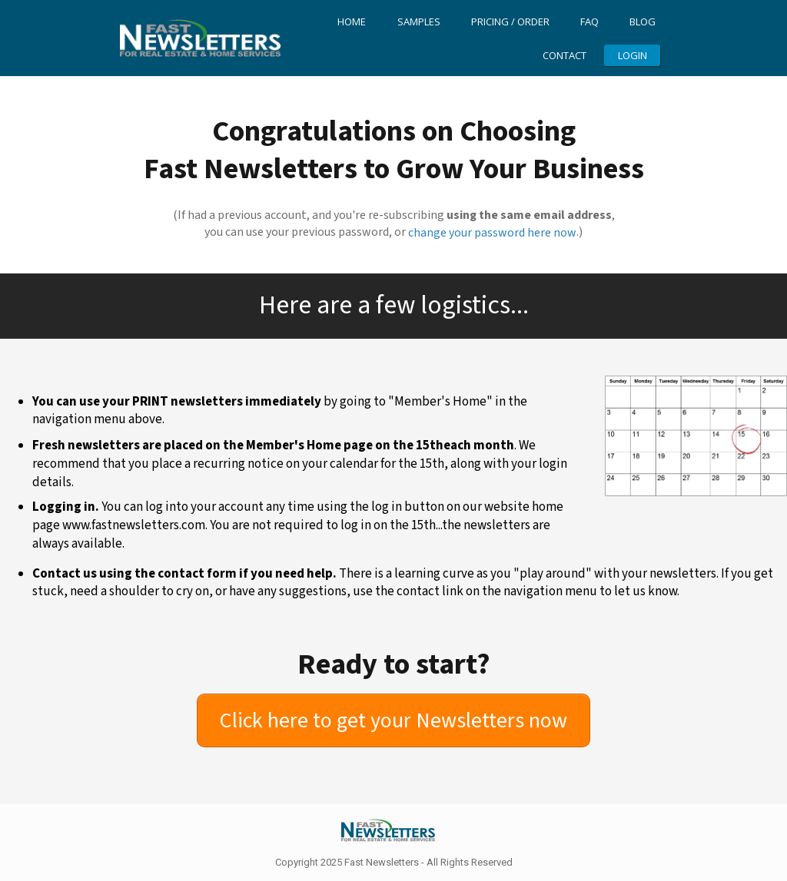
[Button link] (393, 720)
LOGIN (632, 55)
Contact (564, 55)
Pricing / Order (510, 21)
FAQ (589, 21)
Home (351, 21)
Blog (642, 21)
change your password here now (492, 232)
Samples (418, 21)
